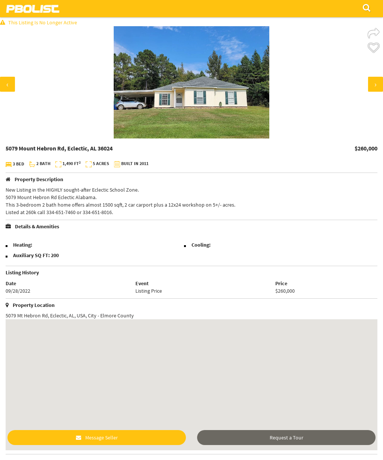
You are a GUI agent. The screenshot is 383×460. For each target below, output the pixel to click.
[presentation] (7, 84)
